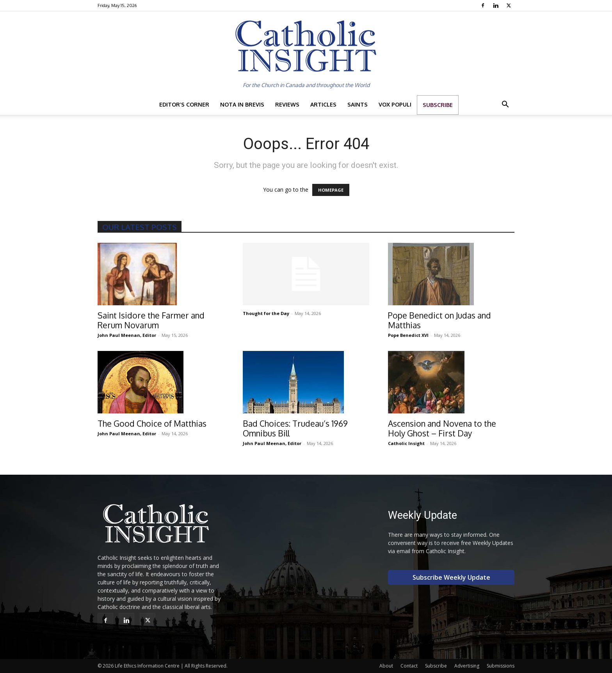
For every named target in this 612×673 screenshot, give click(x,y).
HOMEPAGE (330, 190)
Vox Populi (395, 104)
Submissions (500, 665)
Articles (323, 104)
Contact (409, 665)
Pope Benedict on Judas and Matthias (439, 320)
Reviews (287, 104)
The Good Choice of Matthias (152, 423)
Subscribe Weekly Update (451, 577)
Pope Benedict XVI (408, 335)
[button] (505, 105)
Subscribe (438, 104)
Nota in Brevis (242, 104)
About (386, 665)
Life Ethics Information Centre (147, 665)
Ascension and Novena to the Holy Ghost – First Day (442, 428)
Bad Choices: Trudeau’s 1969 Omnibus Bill (295, 428)
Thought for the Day (266, 313)
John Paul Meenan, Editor (127, 335)
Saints (357, 104)
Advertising (466, 665)
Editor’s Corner (184, 104)
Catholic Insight (406, 443)
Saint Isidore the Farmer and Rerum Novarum (151, 320)
